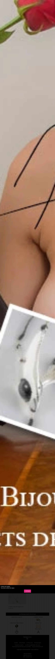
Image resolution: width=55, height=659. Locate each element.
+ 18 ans (27, 591)
